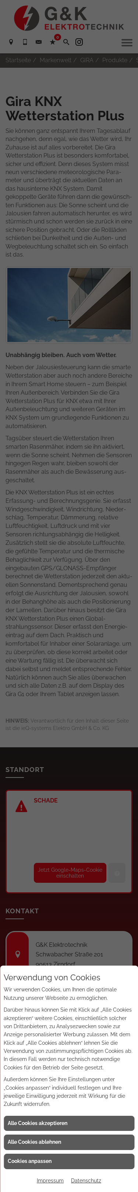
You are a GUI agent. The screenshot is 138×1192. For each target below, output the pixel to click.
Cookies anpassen (30, 1161)
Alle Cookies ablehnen (34, 1142)
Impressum (50, 1181)
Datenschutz (86, 1181)
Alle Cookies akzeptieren (37, 1123)
